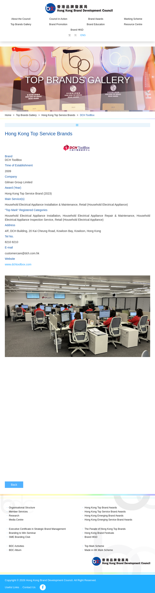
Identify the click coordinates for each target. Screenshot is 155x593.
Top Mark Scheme (94, 546)
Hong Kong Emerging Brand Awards (104, 515)
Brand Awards (95, 19)
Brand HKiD (77, 29)
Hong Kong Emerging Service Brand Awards (108, 519)
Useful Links (12, 587)
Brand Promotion (58, 24)
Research (14, 515)
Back (14, 484)
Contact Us (28, 587)
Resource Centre (133, 24)
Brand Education (96, 24)
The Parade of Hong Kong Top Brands (105, 529)
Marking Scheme (133, 19)
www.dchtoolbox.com (18, 264)
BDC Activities (16, 546)
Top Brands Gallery (20, 24)
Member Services (18, 511)
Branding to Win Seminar (22, 533)
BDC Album (15, 550)
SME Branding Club (19, 537)
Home (8, 115)
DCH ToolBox (87, 115)
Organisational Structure (22, 507)
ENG (83, 35)
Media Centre (16, 519)
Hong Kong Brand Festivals (99, 533)
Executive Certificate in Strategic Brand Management (37, 529)
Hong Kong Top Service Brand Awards (105, 511)
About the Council (20, 19)
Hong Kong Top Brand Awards (101, 507)
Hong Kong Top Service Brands (58, 115)
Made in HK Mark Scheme (99, 550)
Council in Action (58, 19)
